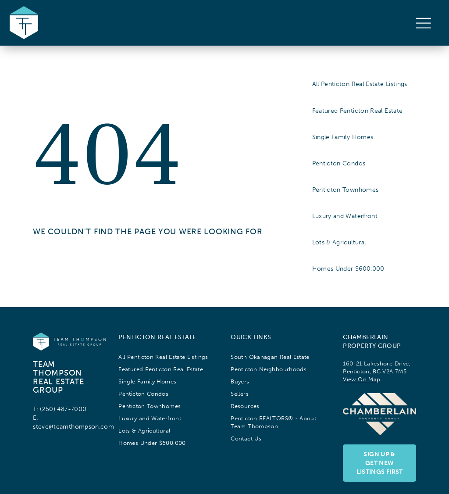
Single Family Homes (343, 137)
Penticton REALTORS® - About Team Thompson (273, 422)
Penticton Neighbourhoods (268, 369)
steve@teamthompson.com (73, 426)
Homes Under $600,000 (348, 268)
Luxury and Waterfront (345, 216)
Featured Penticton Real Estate (357, 111)
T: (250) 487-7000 (59, 409)
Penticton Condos (339, 163)
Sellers (240, 393)
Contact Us (246, 438)
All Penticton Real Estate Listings (359, 84)
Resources (245, 406)
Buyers (240, 381)
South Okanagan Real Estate (270, 357)
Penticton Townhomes (345, 189)
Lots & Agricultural (339, 242)
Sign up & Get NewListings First (379, 463)
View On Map (361, 379)
